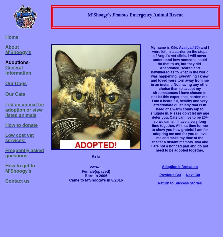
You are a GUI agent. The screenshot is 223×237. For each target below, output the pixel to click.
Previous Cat (170, 175)
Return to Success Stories (180, 183)
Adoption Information (180, 167)
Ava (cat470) (189, 48)
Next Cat (193, 175)
